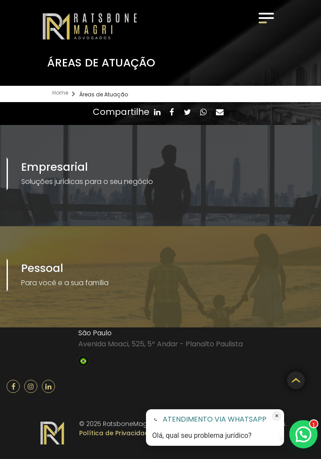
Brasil (83, 360)
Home (60, 92)
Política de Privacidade (116, 433)
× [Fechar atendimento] (277, 415)
